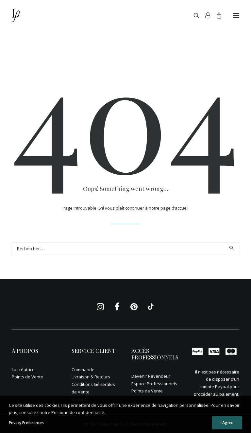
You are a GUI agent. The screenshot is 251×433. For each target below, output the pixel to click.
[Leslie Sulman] (24, 15)
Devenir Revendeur (150, 376)
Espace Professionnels (154, 384)
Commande (83, 369)
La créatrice (23, 369)
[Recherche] (193, 15)
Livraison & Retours (91, 377)
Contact (79, 399)
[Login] (204, 15)
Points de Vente (27, 377)
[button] (236, 15)
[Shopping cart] (216, 15)
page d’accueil (174, 208)
